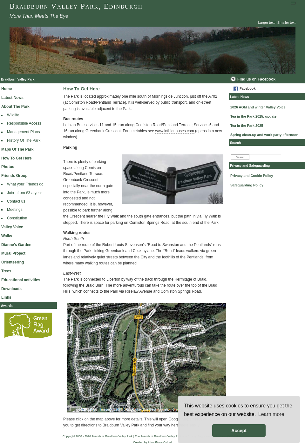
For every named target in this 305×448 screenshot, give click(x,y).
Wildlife (13, 115)
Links (6, 297)
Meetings (15, 209)
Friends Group (14, 175)
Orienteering (12, 262)
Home (6, 89)
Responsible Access (24, 123)
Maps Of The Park (17, 149)
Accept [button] (239, 430)
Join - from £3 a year (24, 193)
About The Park (15, 106)
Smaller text (286, 22)
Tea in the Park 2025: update (253, 116)
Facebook (247, 88)
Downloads (11, 289)
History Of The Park (23, 140)
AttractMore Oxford (160, 442)
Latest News (12, 97)
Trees (6, 271)
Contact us (16, 201)
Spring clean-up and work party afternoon (264, 135)
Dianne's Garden (16, 245)
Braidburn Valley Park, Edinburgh (76, 6)
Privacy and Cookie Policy (251, 176)
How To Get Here (16, 158)
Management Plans (23, 132)
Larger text (266, 22)
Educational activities (20, 280)
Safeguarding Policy (246, 185)
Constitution (17, 218)
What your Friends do (25, 184)
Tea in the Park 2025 (246, 125)
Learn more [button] (271, 414)
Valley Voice (12, 227)
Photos (7, 167)
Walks (6, 236)
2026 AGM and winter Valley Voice (257, 107)
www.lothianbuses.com (175, 131)
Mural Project (13, 253)
